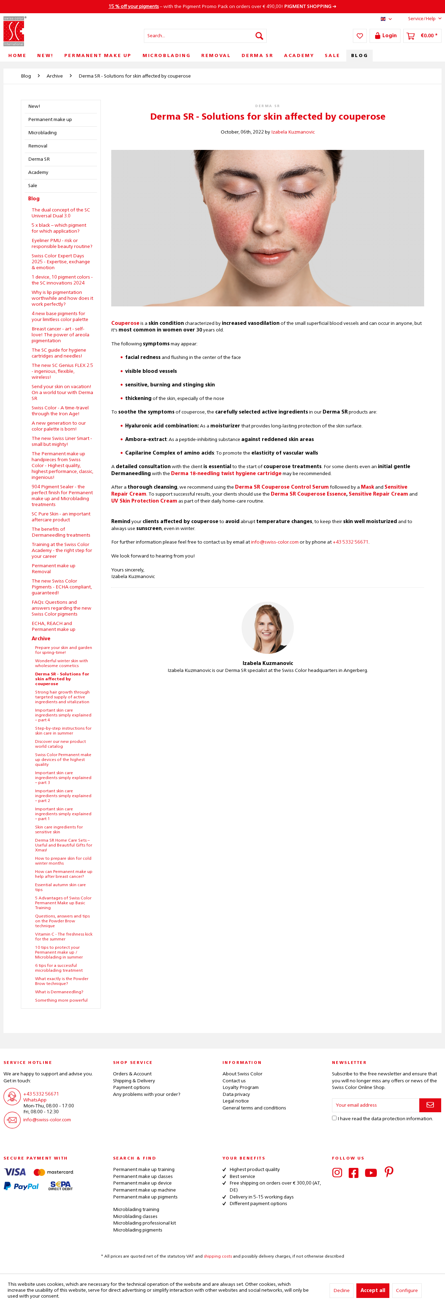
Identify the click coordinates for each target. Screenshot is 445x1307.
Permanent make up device (142, 1183)
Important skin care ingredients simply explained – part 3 (63, 778)
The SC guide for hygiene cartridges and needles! (59, 353)
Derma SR (39, 159)
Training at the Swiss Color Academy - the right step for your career (62, 550)
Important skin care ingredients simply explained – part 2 (63, 796)
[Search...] (205, 36)
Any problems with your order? (146, 1094)
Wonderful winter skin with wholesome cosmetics (61, 663)
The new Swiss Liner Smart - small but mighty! (62, 441)
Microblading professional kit (144, 1223)
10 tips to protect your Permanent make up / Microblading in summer (59, 953)
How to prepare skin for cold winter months (63, 861)
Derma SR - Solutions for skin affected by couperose (62, 679)
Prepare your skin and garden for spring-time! (63, 650)
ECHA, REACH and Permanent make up (53, 626)
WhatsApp (35, 1100)
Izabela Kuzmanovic (293, 132)
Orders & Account (132, 1074)
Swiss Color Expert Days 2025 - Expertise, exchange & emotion (61, 262)
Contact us (234, 1081)
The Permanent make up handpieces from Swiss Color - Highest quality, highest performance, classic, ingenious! (62, 465)
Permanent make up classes (143, 1176)
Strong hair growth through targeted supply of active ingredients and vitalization (62, 697)
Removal (37, 146)
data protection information (401, 1118)
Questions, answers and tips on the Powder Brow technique (62, 921)
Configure (407, 1290)
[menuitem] (205, 36)
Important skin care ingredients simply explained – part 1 (63, 814)
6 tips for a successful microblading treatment (59, 968)
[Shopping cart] (422, 36)
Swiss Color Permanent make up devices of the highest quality (63, 760)
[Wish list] (360, 36)
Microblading (42, 132)
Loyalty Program (240, 1087)
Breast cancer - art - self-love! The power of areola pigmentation (60, 335)
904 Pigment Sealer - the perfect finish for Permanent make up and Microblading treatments (62, 495)
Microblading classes (135, 1216)
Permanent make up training (144, 1169)
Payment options (131, 1087)
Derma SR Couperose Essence (308, 494)
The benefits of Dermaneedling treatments (61, 532)
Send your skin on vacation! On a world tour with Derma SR (62, 392)
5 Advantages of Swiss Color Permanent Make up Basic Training (63, 903)
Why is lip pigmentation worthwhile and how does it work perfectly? (62, 298)
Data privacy (236, 1094)
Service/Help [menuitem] (419, 18)
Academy (38, 172)
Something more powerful (61, 1001)
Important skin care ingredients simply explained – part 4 (63, 715)
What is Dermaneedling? (59, 992)
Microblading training (136, 1209)
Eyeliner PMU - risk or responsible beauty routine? (62, 243)
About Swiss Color (242, 1074)
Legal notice (235, 1101)
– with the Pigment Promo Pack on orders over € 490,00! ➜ (222, 6)
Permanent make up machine (144, 1190)
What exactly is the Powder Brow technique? (61, 981)
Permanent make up (50, 119)
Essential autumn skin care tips (60, 887)
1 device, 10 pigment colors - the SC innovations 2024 (62, 280)
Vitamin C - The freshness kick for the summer (63, 936)
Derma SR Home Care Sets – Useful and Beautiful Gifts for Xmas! (63, 845)
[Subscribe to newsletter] (430, 1105)
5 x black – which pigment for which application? (59, 228)
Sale (32, 185)
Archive (41, 638)
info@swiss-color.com (275, 542)
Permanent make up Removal (53, 568)
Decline (341, 1290)
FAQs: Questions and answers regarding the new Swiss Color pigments (61, 608)
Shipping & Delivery (134, 1081)
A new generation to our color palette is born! (59, 426)
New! (34, 106)
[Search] (259, 36)
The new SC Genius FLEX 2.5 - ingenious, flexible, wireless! (62, 371)
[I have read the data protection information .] (334, 1118)
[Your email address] (376, 1105)
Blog (34, 199)
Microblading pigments (137, 1230)
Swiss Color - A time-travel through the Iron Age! (60, 411)
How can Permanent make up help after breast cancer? (63, 874)
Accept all (373, 1290)
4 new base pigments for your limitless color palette (60, 316)
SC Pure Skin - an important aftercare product (61, 517)
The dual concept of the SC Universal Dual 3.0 (61, 213)
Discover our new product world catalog (60, 744)
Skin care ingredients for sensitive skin (59, 829)
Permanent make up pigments (145, 1197)
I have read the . (385, 1118)
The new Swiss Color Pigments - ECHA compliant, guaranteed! (62, 587)
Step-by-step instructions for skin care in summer (63, 731)
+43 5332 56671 (351, 542)
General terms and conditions (254, 1108)
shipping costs (218, 1256)
